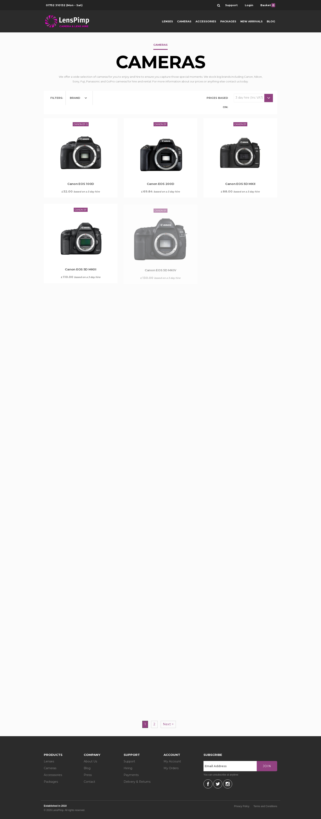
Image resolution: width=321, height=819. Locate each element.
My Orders (171, 768)
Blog (271, 21)
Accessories (206, 21)
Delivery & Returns (137, 782)
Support (129, 761)
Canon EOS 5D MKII (240, 185)
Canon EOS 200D (160, 184)
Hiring (128, 768)
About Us (90, 761)
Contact (89, 782)
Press (88, 775)
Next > (168, 724)
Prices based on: (217, 102)
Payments (131, 775)
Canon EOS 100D (80, 184)
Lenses (167, 21)
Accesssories (53, 775)
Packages (228, 21)
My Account (172, 761)
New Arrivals (251, 21)
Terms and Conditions (265, 806)
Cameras (184, 21)
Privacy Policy (241, 806)
